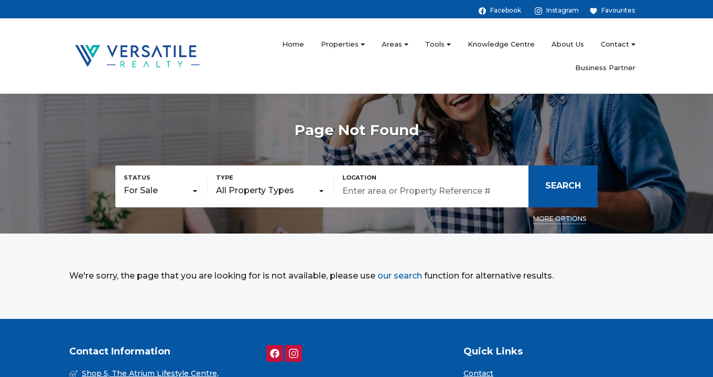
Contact (618, 44)
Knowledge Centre (501, 44)
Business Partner (605, 67)
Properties (343, 44)
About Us (568, 44)
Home (293, 44)
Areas (395, 44)
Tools (438, 44)
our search (399, 276)
